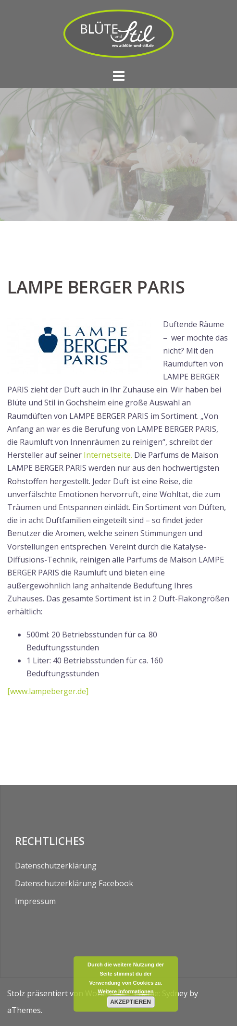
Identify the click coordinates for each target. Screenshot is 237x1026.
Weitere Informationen (126, 991)
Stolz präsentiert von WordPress (66, 993)
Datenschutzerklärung (56, 865)
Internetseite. (109, 455)
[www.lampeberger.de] (47, 691)
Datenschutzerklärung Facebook (74, 883)
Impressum (35, 901)
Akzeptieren (130, 1002)
